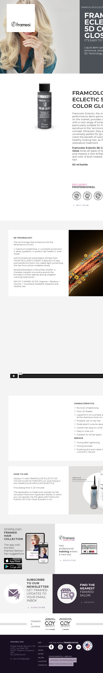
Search (87, 602)
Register (67, 560)
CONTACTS (42, 665)
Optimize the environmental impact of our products (63, 662)
